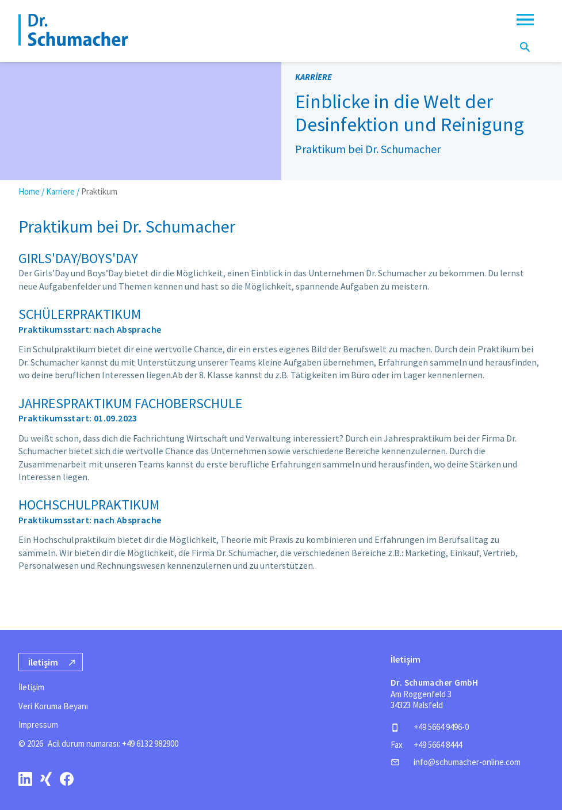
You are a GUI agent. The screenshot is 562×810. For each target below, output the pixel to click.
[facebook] (67, 778)
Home (29, 191)
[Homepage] (73, 30)
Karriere (60, 191)
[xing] (46, 778)
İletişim (31, 687)
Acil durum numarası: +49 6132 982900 (113, 743)
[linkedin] (25, 778)
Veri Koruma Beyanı (53, 706)
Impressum (38, 724)
